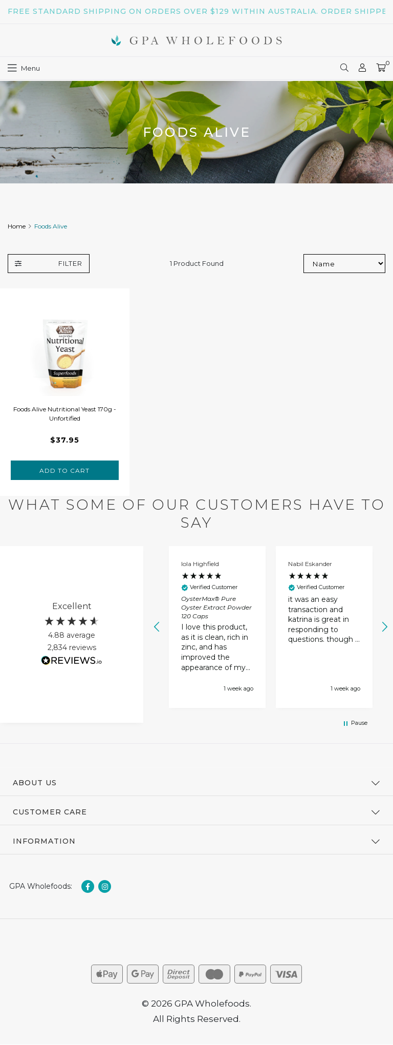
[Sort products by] (344, 263)
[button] (157, 627)
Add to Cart (64, 470)
